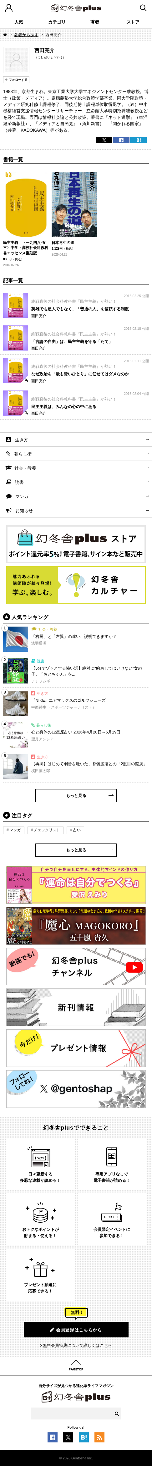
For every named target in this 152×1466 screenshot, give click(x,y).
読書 (19, 482)
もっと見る (76, 795)
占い (77, 830)
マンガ (21, 496)
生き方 (21, 439)
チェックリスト (47, 830)
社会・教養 (25, 468)
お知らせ (24, 510)
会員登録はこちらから (76, 1329)
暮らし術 (23, 453)
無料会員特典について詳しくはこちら (77, 1345)
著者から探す (26, 34)
